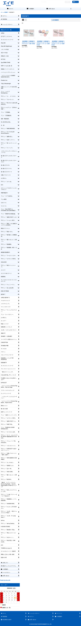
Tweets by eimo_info (5, 580)
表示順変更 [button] (55, 20)
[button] (71, 8)
